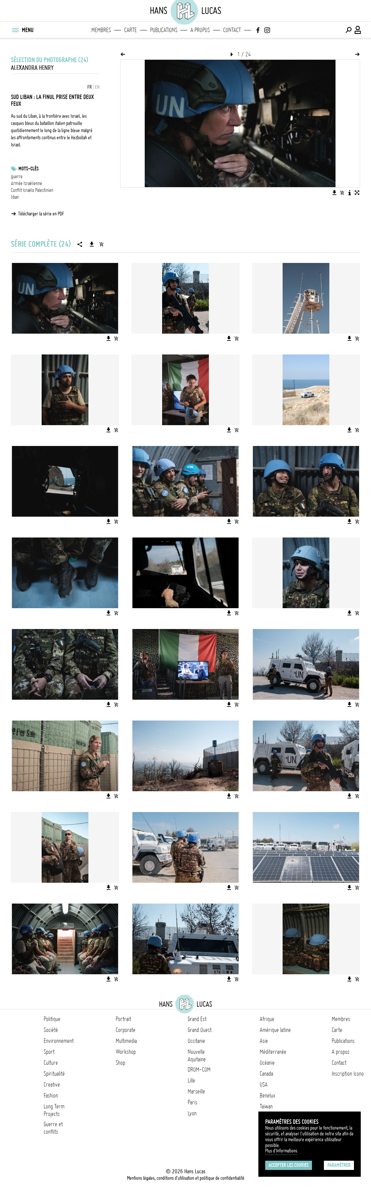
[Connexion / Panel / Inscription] (358, 30)
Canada (266, 1073)
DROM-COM (199, 1069)
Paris (192, 1102)
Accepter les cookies (289, 1165)
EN (97, 87)
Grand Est (197, 1019)
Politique (52, 1019)
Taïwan (266, 1106)
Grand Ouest (200, 1030)
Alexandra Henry (32, 68)
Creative (52, 1084)
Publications (163, 30)
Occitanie (196, 1040)
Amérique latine (275, 1030)
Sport (49, 1051)
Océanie (267, 1062)
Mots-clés (28, 169)
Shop (120, 1062)
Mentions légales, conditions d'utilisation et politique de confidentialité (185, 1178)
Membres (101, 30)
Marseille (196, 1091)
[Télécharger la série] (92, 244)
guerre (17, 176)
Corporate (125, 1030)
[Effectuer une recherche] (348, 30)
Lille (191, 1080)
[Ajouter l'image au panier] (342, 193)
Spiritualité (54, 1073)
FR (89, 87)
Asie (264, 1040)
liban (15, 197)
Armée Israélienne (26, 183)
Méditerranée (273, 1051)
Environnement (59, 1040)
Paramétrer (339, 1165)
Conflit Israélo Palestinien (32, 190)
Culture (51, 1062)
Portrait (123, 1019)
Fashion (51, 1095)
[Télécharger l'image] (334, 193)
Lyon (192, 1113)
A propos (200, 30)
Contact (232, 30)
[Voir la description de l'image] (349, 193)
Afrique (267, 1019)
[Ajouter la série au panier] (101, 244)
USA (264, 1084)
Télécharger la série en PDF (41, 214)
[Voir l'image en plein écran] (357, 193)
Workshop (126, 1051)
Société (51, 1030)
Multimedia (126, 1040)
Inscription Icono (348, 1073)
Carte (130, 30)
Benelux (267, 1095)
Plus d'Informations (281, 1151)
